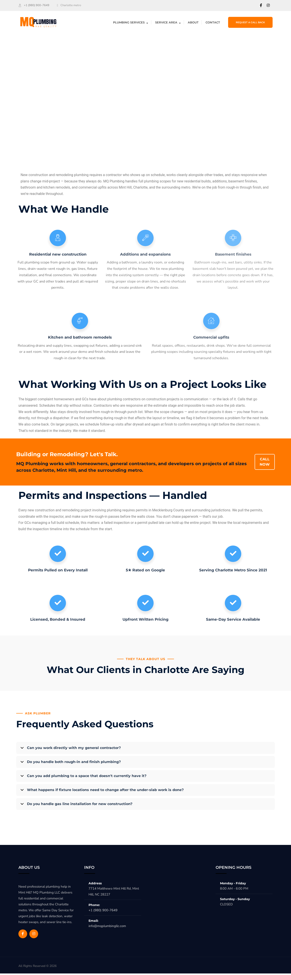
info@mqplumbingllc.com (107, 927)
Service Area (166, 22)
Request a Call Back (250, 22)
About (193, 22)
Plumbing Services (129, 22)
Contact (213, 22)
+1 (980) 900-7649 (36, 5)
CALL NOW (265, 462)
